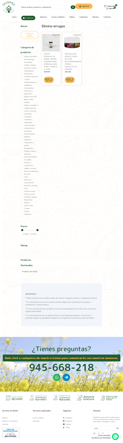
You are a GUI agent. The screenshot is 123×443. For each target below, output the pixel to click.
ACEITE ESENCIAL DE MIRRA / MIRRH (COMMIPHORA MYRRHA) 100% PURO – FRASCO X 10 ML (50, 61)
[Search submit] (73, 7)
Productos (28, 18)
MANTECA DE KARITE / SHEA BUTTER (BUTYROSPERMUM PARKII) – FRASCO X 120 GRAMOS (73, 61)
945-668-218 (61, 367)
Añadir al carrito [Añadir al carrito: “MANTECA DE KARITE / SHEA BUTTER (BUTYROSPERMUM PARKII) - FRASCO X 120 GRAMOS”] (70, 80)
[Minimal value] (30, 230)
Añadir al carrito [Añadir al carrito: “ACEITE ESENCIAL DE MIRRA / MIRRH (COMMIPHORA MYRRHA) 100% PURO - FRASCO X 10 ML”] (49, 80)
